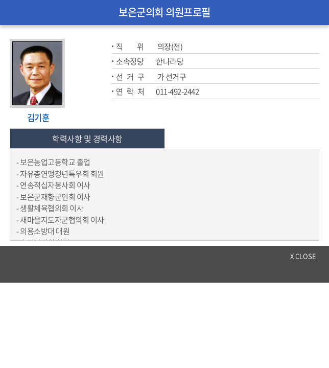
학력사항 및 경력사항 (87, 138)
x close (303, 256)
